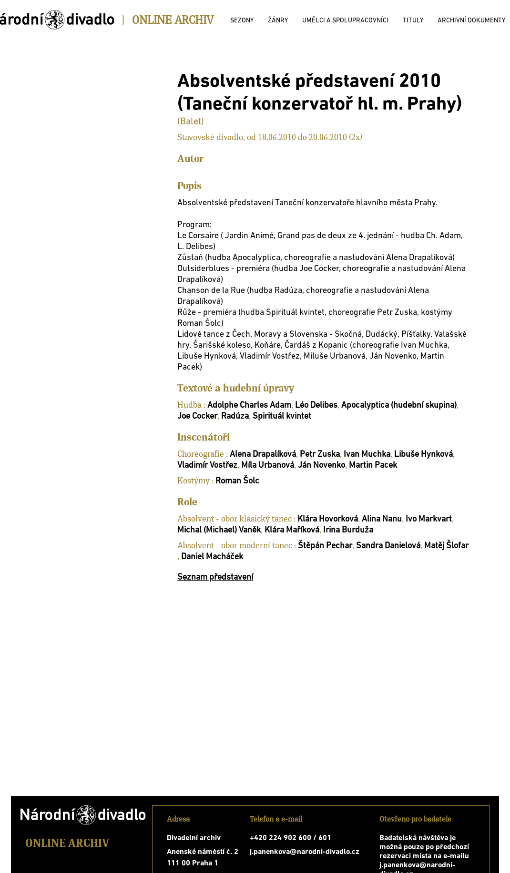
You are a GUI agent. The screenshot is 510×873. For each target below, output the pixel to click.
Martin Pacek (373, 465)
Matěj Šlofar (446, 546)
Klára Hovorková (327, 519)
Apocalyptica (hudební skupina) (399, 405)
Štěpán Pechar (325, 546)
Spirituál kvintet (282, 416)
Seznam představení (215, 577)
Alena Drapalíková (263, 454)
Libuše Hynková (423, 454)
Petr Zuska (320, 454)
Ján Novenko (321, 465)
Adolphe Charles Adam (249, 405)
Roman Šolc (237, 481)
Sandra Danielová (388, 546)
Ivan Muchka (367, 454)
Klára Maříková (292, 530)
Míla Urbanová (267, 465)
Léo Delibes (316, 405)
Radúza (235, 416)
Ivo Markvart (429, 519)
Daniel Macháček (212, 557)
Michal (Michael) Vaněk (219, 530)
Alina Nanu (382, 519)
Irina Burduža (348, 530)
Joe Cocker (197, 416)
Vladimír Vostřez (207, 465)
